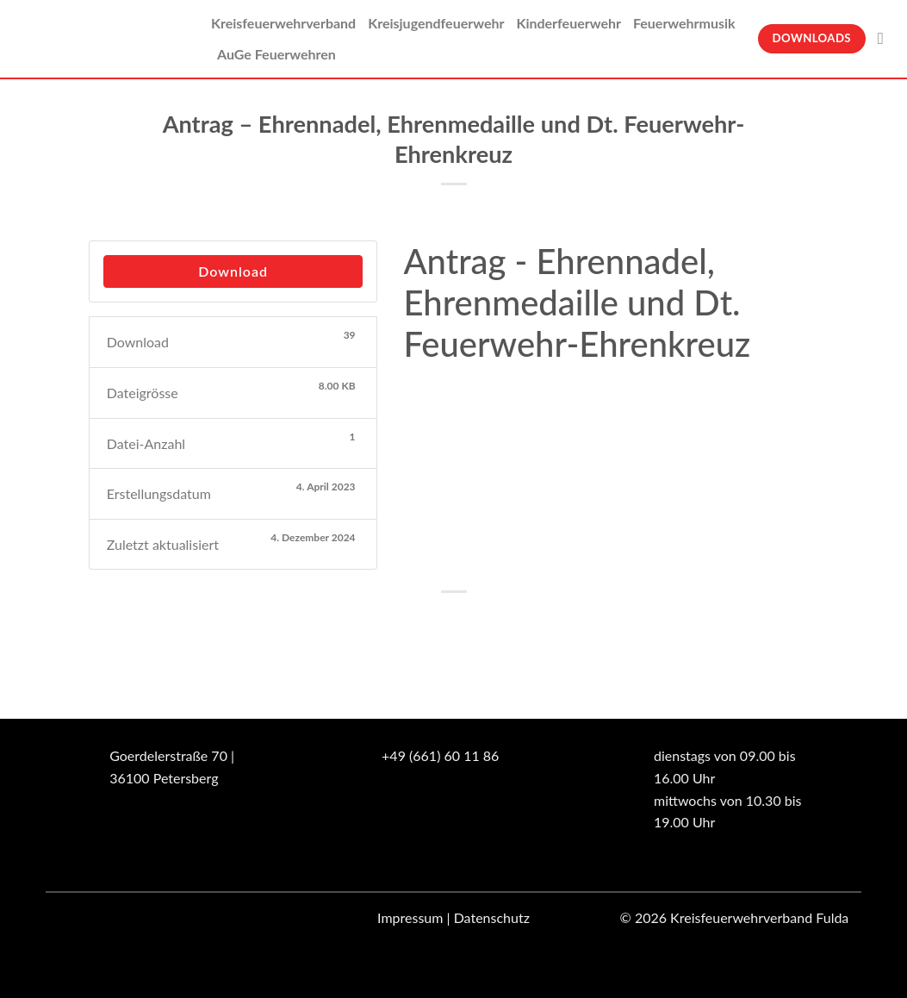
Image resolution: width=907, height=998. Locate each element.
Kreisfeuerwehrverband (283, 23)
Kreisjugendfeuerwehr (436, 23)
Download (233, 271)
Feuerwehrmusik (684, 23)
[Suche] (886, 38)
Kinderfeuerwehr (568, 23)
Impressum (410, 917)
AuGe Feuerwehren (276, 54)
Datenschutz (492, 917)
